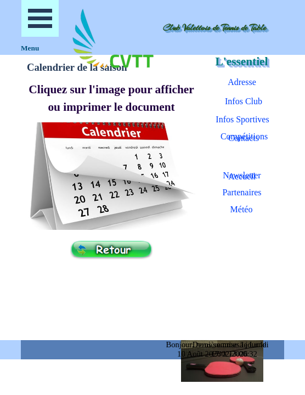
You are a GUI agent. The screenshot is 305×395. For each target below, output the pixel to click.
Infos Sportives (242, 119)
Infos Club (243, 101)
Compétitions (244, 136)
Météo (241, 209)
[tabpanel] (111, 98)
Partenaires (241, 192)
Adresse (242, 82)
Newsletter (242, 175)
